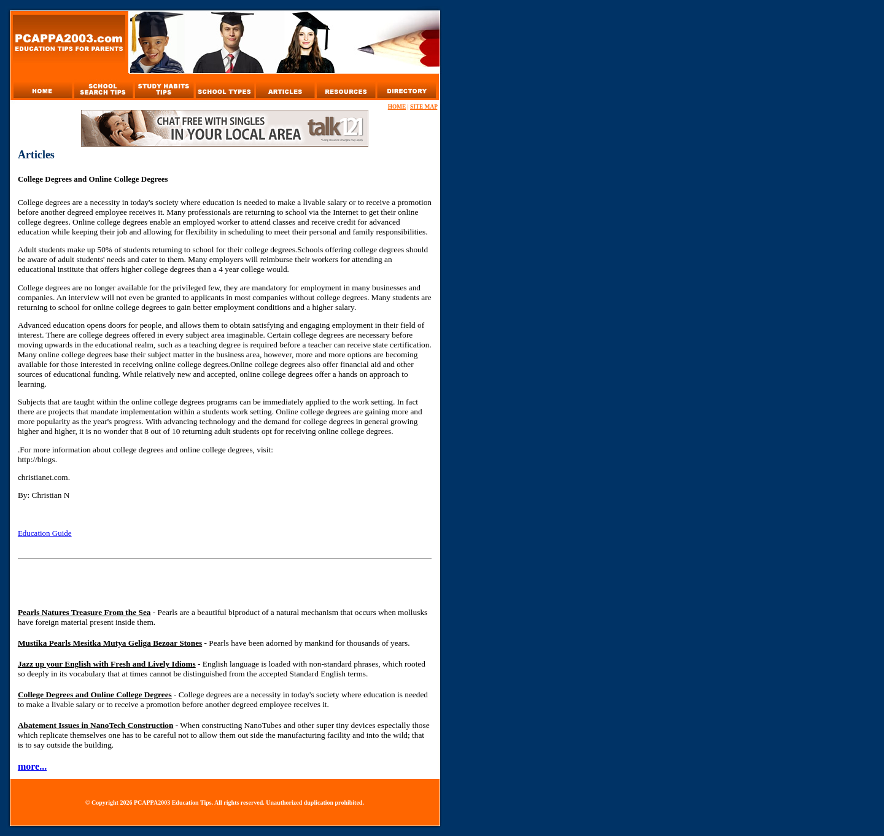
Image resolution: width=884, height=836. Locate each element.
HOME (397, 107)
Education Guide (45, 533)
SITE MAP (423, 107)
